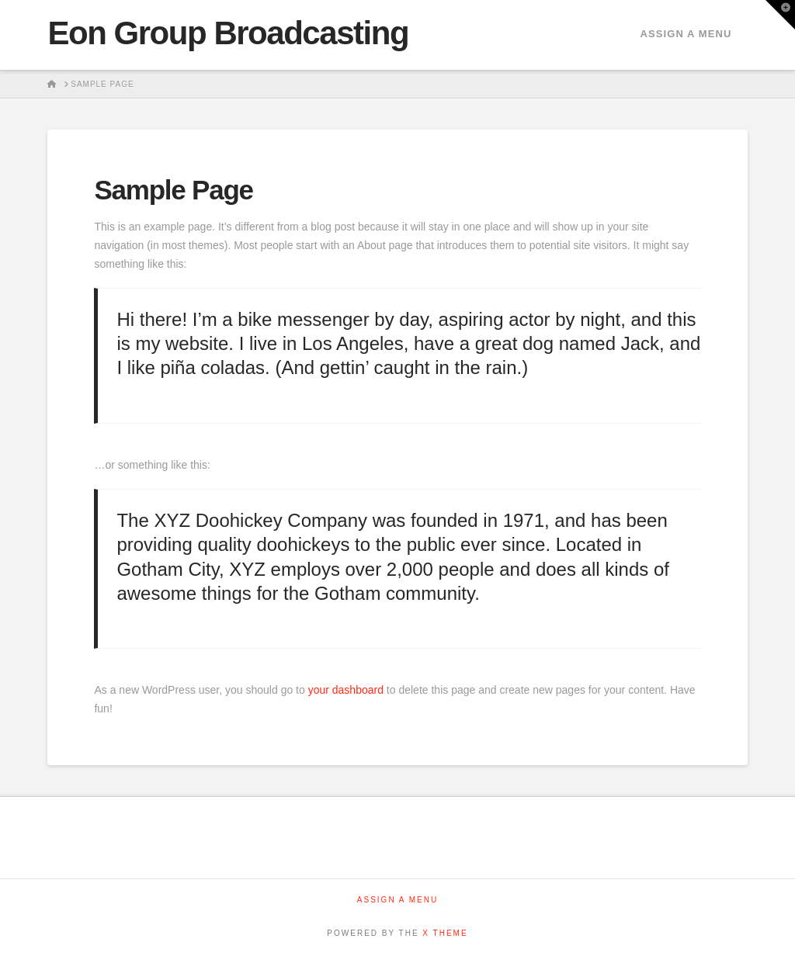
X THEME (444, 933)
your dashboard (346, 690)
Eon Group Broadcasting (227, 33)
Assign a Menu (685, 34)
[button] (780, 14)
